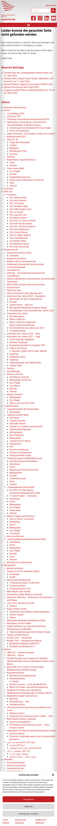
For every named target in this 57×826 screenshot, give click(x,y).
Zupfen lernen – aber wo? (21, 304)
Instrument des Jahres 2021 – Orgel (23, 336)
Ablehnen (28, 808)
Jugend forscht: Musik (19, 440)
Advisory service (16, 713)
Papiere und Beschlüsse (18, 634)
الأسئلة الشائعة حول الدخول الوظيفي (25, 747)
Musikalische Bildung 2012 (22, 646)
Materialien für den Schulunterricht (25, 298)
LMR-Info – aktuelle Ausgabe (20, 652)
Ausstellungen (13, 371)
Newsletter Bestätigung (15, 107)
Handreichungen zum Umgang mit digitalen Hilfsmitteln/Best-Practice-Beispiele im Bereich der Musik (30, 661)
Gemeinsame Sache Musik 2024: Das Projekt (30, 127)
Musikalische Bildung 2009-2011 (24, 643)
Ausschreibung (16, 435)
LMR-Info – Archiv (15, 655)
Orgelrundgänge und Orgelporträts (25, 362)
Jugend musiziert (17, 420)
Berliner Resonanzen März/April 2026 (21, 87)
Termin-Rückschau (15, 768)
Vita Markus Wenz (17, 240)
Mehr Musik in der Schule (18, 591)
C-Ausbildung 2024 (15, 113)
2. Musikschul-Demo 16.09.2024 (24, 582)
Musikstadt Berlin (15, 568)
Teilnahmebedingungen (20, 429)
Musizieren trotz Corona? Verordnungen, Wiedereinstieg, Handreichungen (25, 668)
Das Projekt (14, 171)
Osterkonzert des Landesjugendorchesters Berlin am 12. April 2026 (28, 74)
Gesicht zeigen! (16, 614)
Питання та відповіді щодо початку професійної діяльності (32, 738)
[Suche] (53, 10)
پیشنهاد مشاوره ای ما (18, 753)
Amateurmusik (11, 249)
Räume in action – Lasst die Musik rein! (27, 684)
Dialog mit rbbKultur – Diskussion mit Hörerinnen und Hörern (30, 599)
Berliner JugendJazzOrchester (21, 516)
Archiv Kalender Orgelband (21, 339)
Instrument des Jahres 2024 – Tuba (23, 333)
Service (7, 649)
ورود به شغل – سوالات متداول (22, 756)
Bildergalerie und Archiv (20, 379)
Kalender (11, 156)
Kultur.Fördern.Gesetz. (17, 608)
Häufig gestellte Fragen (20, 455)
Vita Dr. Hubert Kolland (20, 235)
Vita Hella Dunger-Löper (20, 209)
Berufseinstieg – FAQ (19, 701)
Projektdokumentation (19, 177)
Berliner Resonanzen (16, 765)
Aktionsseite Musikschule (19, 579)
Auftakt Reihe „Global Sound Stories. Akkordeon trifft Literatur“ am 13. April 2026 (28, 80)
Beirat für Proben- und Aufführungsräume (28, 687)
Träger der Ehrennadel (19, 142)
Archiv (7, 110)
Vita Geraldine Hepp (18, 206)
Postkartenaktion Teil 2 (20, 588)
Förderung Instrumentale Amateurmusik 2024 (28, 119)
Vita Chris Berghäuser (19, 229)
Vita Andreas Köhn (18, 197)
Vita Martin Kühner (18, 217)
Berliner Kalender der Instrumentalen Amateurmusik (31, 278)
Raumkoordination (15, 672)
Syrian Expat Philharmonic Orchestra (26, 179)
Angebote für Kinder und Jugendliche (24, 690)
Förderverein (15, 510)
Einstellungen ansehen (28, 815)
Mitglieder (14, 148)
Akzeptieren (28, 801)
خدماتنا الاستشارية (17, 744)
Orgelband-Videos (17, 356)
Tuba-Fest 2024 (14, 290)
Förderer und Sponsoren (20, 452)
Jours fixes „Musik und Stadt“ (21, 603)
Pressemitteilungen (16, 762)
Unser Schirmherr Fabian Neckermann (24, 293)
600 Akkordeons (16, 316)
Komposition (15, 443)
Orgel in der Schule (18, 348)
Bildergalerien (15, 472)
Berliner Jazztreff (15, 374)
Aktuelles (8, 759)
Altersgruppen (15, 432)
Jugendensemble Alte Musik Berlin (23, 409)
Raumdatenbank (17, 678)
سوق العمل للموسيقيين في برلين (21, 742)
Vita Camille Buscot (18, 232)
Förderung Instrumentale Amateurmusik (25, 264)
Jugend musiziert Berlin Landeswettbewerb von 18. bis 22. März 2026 (29, 91)
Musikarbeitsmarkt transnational (22, 695)
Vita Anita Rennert (18, 200)
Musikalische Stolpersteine (19, 562)
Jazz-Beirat (14, 385)
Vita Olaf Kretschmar (19, 246)
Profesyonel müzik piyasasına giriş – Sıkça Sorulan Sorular (29, 726)
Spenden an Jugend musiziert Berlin (26, 426)
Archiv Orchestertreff (19, 130)
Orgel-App (13, 353)
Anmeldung (14, 412)
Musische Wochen (15, 536)
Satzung (13, 153)
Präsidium (11, 194)
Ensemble (13, 255)
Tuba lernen (12, 281)
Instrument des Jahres (17, 313)
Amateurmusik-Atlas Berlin (19, 252)
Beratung (13, 698)
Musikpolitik (9, 565)
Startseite (8, 188)
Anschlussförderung (18, 449)
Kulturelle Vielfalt (17, 423)
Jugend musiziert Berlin (18, 414)
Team (12, 162)
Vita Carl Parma (16, 203)
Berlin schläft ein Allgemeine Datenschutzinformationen (22, 323)
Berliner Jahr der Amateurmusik (21, 261)
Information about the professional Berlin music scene (29, 709)
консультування (17, 733)
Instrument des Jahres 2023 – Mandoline (26, 296)
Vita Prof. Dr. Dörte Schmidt (22, 220)
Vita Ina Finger (16, 212)
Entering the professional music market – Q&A (31, 716)
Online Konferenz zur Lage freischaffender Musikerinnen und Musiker (26, 627)
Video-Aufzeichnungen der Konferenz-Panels (29, 631)
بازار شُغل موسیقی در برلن (18, 750)
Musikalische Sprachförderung (21, 159)
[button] (53, 776)
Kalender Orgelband (18, 342)
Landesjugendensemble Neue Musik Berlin (26, 539)
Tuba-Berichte (13, 270)
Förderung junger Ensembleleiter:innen (24, 458)
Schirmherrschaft (17, 330)
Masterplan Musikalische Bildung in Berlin (26, 620)
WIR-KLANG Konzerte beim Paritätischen (26, 284)
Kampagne (14, 574)
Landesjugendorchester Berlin (20, 487)
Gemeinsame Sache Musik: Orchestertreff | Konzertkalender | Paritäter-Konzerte (27, 123)
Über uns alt (12, 139)
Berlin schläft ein (17, 319)
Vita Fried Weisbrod (18, 238)
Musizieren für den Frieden (19, 623)
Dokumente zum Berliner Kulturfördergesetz (29, 611)
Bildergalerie (15, 397)
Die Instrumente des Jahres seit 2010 (26, 327)
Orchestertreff (13, 287)
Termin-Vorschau (14, 771)
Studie (12, 577)
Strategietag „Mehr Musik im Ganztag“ (25, 594)
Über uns (8, 191)
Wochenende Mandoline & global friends (28, 307)
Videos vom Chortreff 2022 (21, 403)
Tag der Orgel (15, 365)
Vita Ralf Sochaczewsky (20, 223)
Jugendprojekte (11, 405)
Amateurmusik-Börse (16, 258)
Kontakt (13, 165)
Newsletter (51, 5)
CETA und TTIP (14, 116)
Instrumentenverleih (16, 267)
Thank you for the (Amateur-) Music (23, 571)
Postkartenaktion (17, 585)
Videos (12, 617)
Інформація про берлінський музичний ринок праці (31, 730)
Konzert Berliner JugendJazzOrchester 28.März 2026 (28, 84)
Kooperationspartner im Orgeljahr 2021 (27, 345)
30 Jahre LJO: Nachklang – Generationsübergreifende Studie (24, 491)
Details (15, 681)
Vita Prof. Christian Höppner (22, 226)
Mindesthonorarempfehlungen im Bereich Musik (29, 692)
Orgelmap (13, 359)
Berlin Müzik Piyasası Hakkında (21, 718)
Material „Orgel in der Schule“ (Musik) (29, 351)
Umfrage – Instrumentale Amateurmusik (26, 272)
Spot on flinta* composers (21, 518)
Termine (13, 185)
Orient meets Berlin (15, 168)
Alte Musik (14, 417)
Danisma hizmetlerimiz (20, 721)
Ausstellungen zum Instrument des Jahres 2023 (31, 310)
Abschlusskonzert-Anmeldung (23, 461)
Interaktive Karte (17, 704)
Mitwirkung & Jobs (18, 151)
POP (11, 446)
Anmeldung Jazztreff (19, 377)
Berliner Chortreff (15, 394)
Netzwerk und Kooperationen (22, 675)
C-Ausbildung (13, 275)
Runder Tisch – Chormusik (19, 637)
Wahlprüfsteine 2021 (16, 136)
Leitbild (12, 145)
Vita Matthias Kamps (19, 243)
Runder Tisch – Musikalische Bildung (24, 640)
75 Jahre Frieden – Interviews (23, 495)
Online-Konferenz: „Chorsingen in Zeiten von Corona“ (31, 133)
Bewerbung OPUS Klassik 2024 (23, 469)
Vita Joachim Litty (18, 214)
